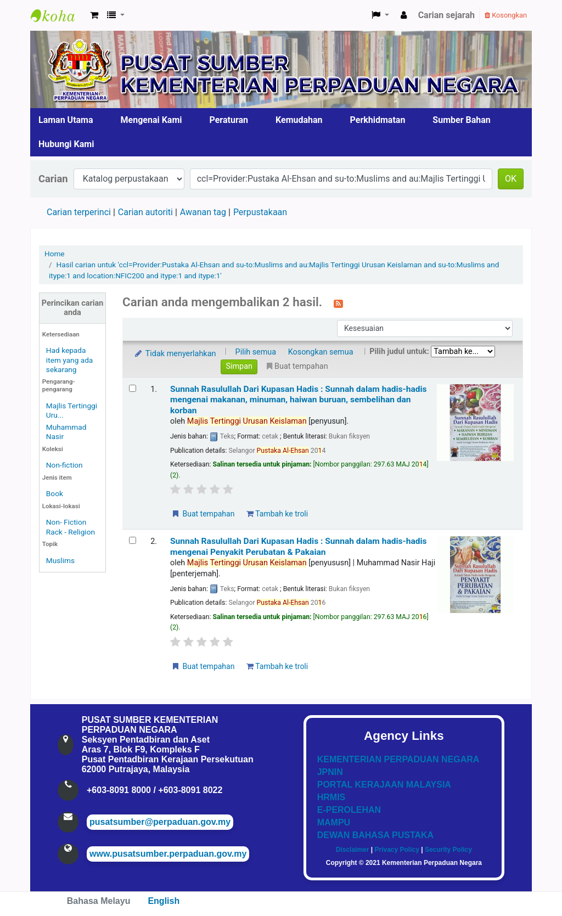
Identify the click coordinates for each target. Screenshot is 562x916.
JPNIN (330, 772)
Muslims (60, 560)
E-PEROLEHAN (349, 809)
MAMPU (333, 822)
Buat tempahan (202, 513)
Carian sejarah (446, 15)
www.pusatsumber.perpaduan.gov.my (167, 853)
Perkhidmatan (378, 120)
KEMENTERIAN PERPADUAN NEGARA (398, 759)
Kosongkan (506, 15)
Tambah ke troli (277, 513)
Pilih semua (256, 352)
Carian (53, 178)
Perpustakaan (260, 212)
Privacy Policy (396, 849)
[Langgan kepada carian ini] (338, 303)
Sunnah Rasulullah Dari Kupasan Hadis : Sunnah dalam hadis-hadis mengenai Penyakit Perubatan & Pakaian (298, 546)
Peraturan (229, 120)
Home (54, 253)
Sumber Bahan (461, 120)
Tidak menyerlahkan (174, 353)
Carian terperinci (79, 212)
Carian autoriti (145, 212)
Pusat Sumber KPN (58, 15)
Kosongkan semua (320, 352)
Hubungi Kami (66, 144)
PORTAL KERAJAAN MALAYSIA (384, 784)
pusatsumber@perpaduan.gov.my (160, 822)
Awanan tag (203, 212)
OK (510, 178)
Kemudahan (299, 120)
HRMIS (331, 797)
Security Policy (448, 849)
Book (54, 493)
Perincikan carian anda (72, 308)
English (163, 901)
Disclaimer (352, 849)
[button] (94, 15)
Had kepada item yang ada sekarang (69, 359)
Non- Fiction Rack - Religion (70, 527)
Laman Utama (65, 120)
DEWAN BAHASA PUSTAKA (375, 835)
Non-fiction (64, 464)
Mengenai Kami (151, 120)
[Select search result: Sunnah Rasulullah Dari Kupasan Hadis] (132, 388)
